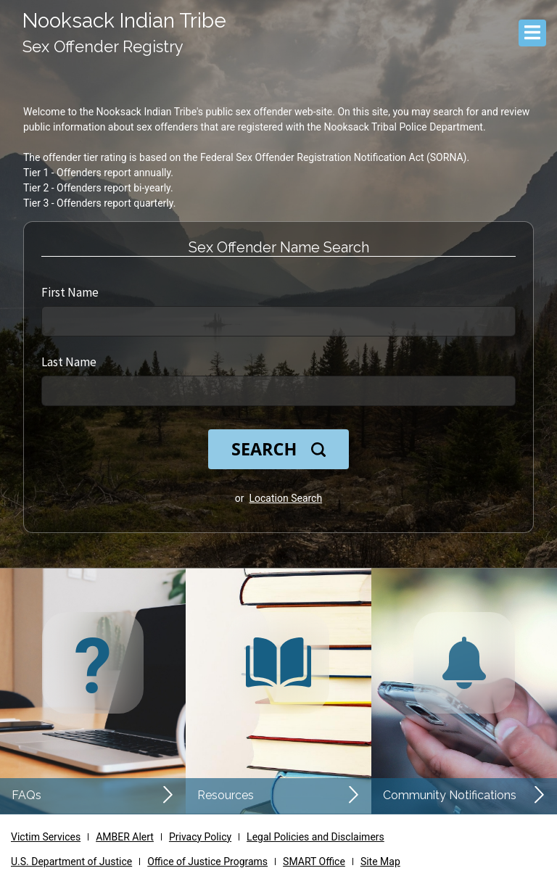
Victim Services (46, 837)
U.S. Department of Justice (71, 861)
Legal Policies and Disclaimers (315, 837)
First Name (70, 292)
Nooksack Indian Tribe (124, 21)
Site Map (380, 861)
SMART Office (314, 861)
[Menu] (532, 33)
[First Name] (278, 321)
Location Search (286, 498)
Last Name (68, 362)
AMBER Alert (125, 837)
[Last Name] (278, 391)
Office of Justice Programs (207, 861)
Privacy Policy (200, 837)
